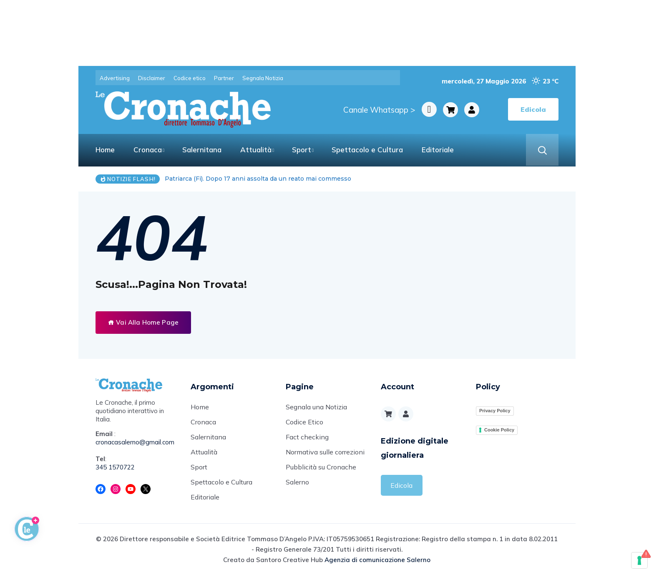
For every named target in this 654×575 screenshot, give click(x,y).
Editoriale (438, 149)
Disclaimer (151, 78)
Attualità (256, 149)
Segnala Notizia (262, 78)
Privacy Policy (495, 410)
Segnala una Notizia (316, 407)
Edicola (401, 485)
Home (105, 149)
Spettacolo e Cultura (367, 149)
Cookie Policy (499, 429)
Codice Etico (304, 422)
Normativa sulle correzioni (325, 452)
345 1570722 (115, 467)
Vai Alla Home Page (143, 322)
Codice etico (190, 78)
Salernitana (201, 149)
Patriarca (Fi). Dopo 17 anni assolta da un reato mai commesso (258, 178)
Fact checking (307, 437)
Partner (224, 78)
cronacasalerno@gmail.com (135, 442)
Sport (301, 149)
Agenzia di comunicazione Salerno (377, 560)
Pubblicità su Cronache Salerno (321, 474)
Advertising (115, 78)
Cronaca (147, 149)
